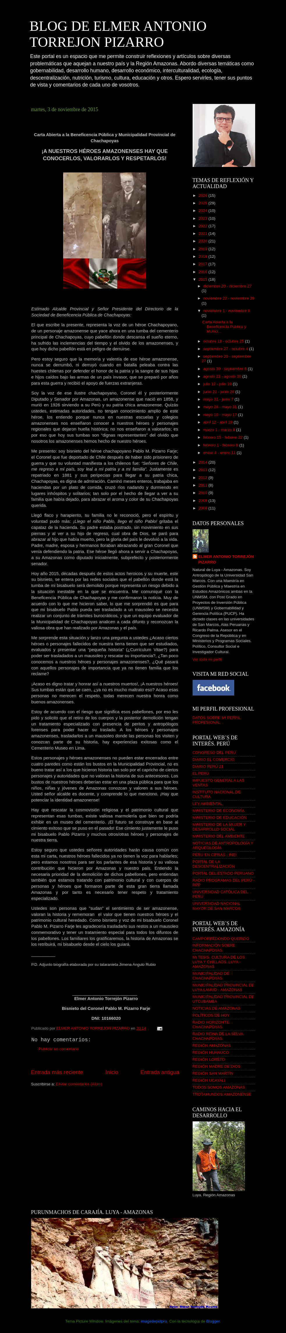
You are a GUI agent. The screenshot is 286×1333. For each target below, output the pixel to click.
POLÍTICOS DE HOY (211, 1015)
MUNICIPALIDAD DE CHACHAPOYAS (211, 975)
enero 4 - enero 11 (220, 453)
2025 (203, 203)
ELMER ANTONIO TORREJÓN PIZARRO (226, 559)
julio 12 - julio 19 (218, 384)
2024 (203, 210)
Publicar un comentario (59, 1049)
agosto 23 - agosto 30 (222, 376)
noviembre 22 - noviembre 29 (229, 298)
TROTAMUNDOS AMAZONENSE (222, 1094)
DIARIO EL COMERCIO (214, 759)
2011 (203, 485)
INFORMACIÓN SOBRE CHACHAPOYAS (214, 947)
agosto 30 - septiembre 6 (225, 369)
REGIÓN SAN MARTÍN (213, 1073)
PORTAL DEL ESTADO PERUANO (223, 873)
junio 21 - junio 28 (219, 392)
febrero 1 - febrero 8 (221, 445)
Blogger (213, 1321)
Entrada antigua (160, 1072)
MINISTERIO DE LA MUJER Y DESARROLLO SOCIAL (219, 826)
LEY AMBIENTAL (208, 803)
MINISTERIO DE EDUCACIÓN (220, 817)
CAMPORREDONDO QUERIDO (221, 938)
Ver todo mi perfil (207, 659)
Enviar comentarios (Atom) (79, 1084)
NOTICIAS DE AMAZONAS (217, 1008)
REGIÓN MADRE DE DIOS (217, 1066)
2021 (203, 233)
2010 (203, 493)
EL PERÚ (201, 773)
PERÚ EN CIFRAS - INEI (215, 855)
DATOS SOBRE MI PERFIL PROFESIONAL (217, 720)
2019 (203, 249)
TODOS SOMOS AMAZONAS (219, 1087)
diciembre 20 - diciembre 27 (227, 286)
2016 (203, 272)
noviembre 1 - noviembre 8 (226, 311)
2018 (203, 256)
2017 (203, 264)
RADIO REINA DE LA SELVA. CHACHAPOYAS (218, 1036)
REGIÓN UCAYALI (209, 1080)
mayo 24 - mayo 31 (220, 407)
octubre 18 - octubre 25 (224, 341)
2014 (203, 462)
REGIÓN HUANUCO (211, 1052)
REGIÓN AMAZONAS (212, 1045)
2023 (203, 218)
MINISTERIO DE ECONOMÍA (219, 810)
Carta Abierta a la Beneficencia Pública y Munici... (224, 327)
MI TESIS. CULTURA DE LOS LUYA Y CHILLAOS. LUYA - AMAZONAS (219, 962)
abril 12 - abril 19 (218, 422)
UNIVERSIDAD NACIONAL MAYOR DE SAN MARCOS (217, 905)
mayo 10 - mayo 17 (220, 414)
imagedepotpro (154, 1321)
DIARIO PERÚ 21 (208, 766)
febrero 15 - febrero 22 (223, 437)
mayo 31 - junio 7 (219, 399)
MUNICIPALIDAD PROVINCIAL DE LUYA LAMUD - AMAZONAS (223, 987)
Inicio (112, 1072)
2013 (203, 470)
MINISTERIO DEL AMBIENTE (219, 836)
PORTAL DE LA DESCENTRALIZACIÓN (214, 864)
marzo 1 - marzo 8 (219, 430)
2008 (203, 508)
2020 (203, 241)
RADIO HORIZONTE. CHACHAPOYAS (211, 1024)
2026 (203, 195)
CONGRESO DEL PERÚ (214, 752)
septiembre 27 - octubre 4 (226, 349)
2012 (203, 477)
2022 (203, 226)
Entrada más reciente (57, 1072)
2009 (203, 500)
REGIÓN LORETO (209, 1059)
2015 (203, 279)
